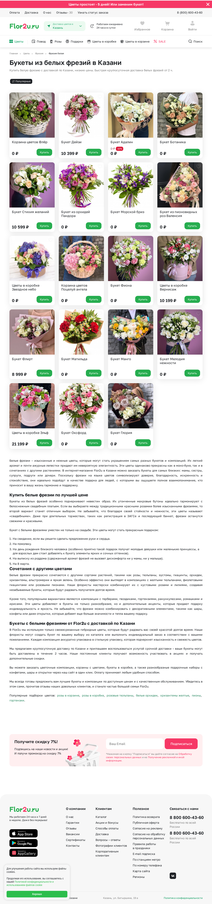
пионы (196, 694)
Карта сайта (141, 870)
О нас (47, 12)
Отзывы (64, 12)
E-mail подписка (144, 853)
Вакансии (73, 833)
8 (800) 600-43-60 (190, 12)
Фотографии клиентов (111, 845)
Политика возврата (146, 816)
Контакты (73, 845)
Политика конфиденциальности (183, 897)
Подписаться (181, 743)
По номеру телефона (147, 864)
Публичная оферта (146, 822)
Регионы (139, 876)
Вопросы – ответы (108, 839)
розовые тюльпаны (120, 694)
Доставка (31, 12)
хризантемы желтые (174, 694)
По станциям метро (146, 859)
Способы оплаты (107, 827)
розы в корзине (68, 694)
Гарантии (72, 822)
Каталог (101, 816)
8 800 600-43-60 (186, 816)
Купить (44, 151)
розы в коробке (93, 694)
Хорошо (37, 894)
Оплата (14, 12)
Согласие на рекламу (147, 827)
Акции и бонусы (107, 822)
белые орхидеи (147, 694)
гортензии (16, 699)
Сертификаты (75, 839)
